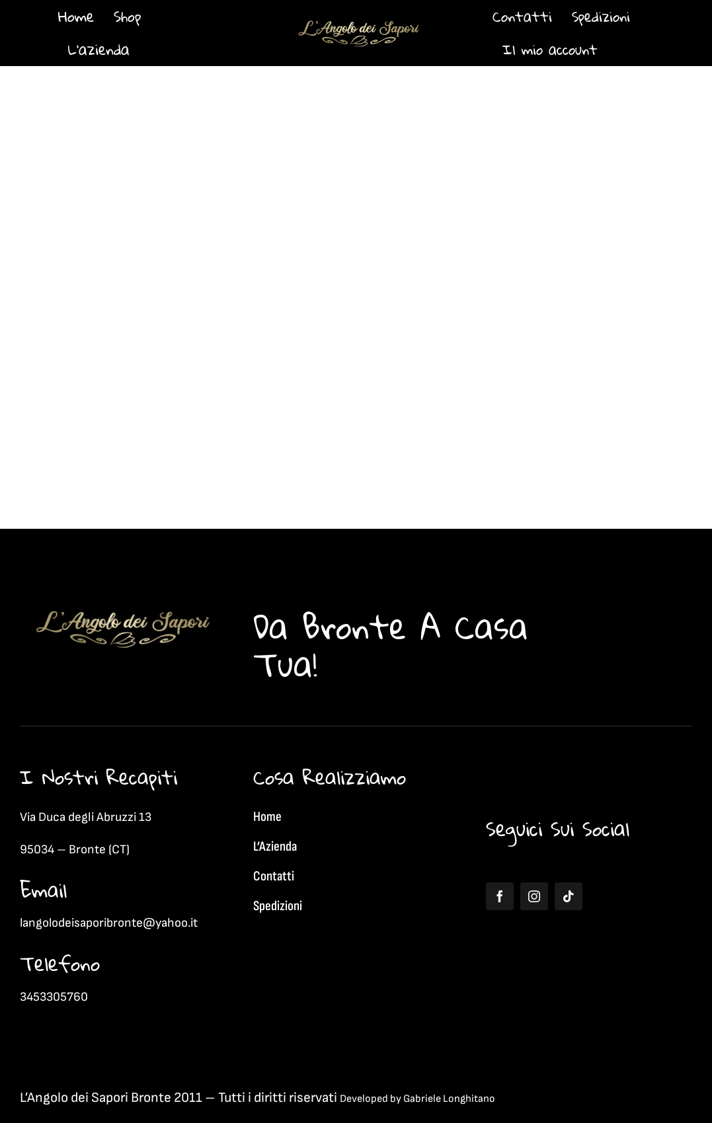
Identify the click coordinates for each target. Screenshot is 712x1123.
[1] (358, 25)
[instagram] (534, 896)
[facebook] (500, 896)
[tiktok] (568, 896)
